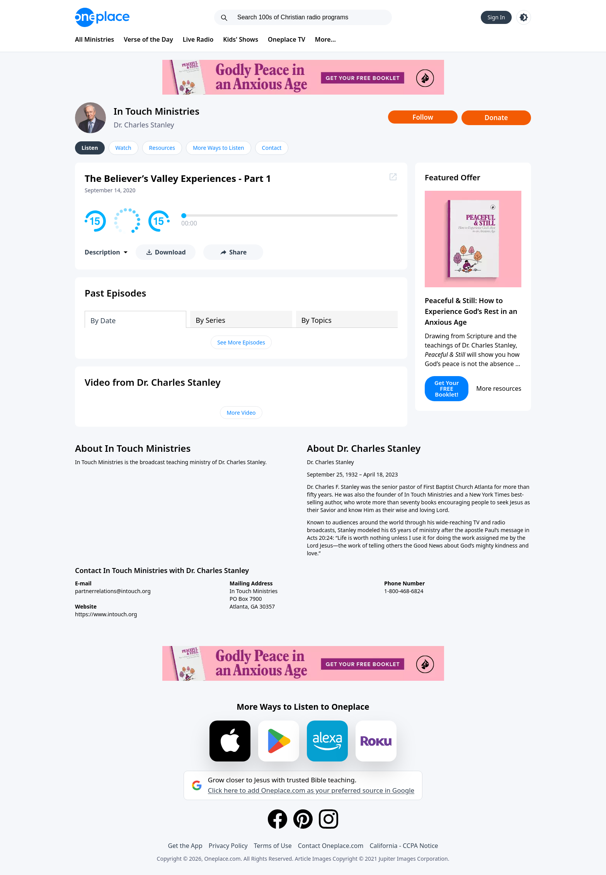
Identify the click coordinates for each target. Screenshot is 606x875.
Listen (90, 147)
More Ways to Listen (218, 147)
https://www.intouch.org (106, 614)
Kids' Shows (240, 39)
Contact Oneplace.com (331, 845)
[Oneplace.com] (102, 17)
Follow (422, 117)
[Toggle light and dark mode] (523, 17)
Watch (123, 147)
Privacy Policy (228, 845)
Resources (162, 147)
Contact (272, 147)
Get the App (185, 845)
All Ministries (94, 39)
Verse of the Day (148, 39)
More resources (498, 388)
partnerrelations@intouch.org (113, 591)
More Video (240, 412)
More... (325, 39)
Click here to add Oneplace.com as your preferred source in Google (311, 790)
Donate (496, 117)
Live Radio (198, 39)
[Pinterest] (303, 819)
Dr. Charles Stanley (144, 124)
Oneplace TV (286, 39)
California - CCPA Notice (403, 845)
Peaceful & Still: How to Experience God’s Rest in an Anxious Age (471, 311)
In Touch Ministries (156, 111)
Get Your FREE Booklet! (446, 388)
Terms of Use (273, 845)
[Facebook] (277, 819)
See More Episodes (241, 342)
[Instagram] (328, 819)
